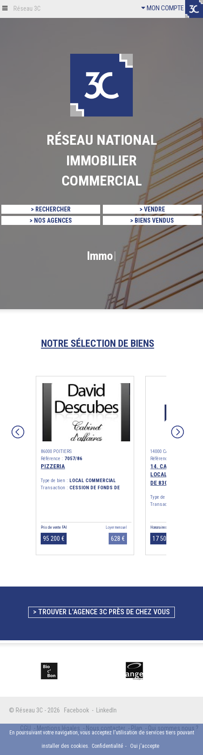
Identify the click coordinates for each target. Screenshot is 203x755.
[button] (5, 8)
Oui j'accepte (145, 746)
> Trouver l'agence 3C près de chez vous (101, 612)
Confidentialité (107, 746)
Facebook (76, 710)
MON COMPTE (162, 8)
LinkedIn (106, 710)
